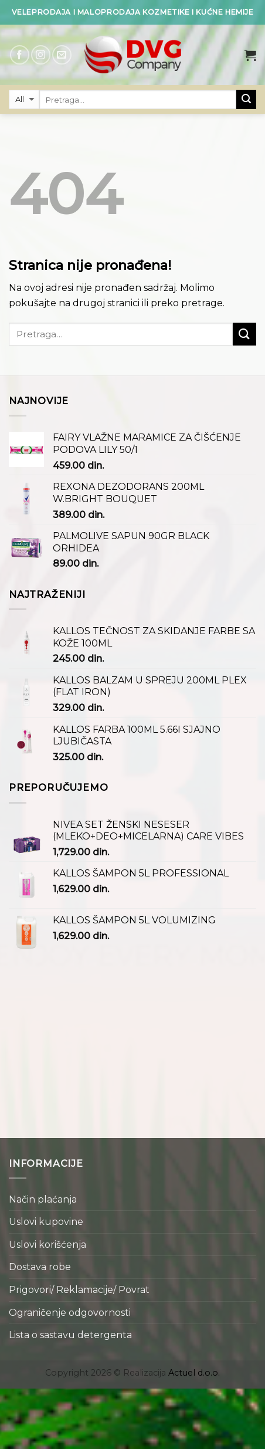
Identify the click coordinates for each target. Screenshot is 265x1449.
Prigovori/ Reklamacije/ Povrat (79, 1289)
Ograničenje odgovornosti (70, 1312)
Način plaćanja (43, 1199)
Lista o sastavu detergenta (70, 1334)
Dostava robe (40, 1266)
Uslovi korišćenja (47, 1244)
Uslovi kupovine (46, 1221)
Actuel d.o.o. (194, 1372)
